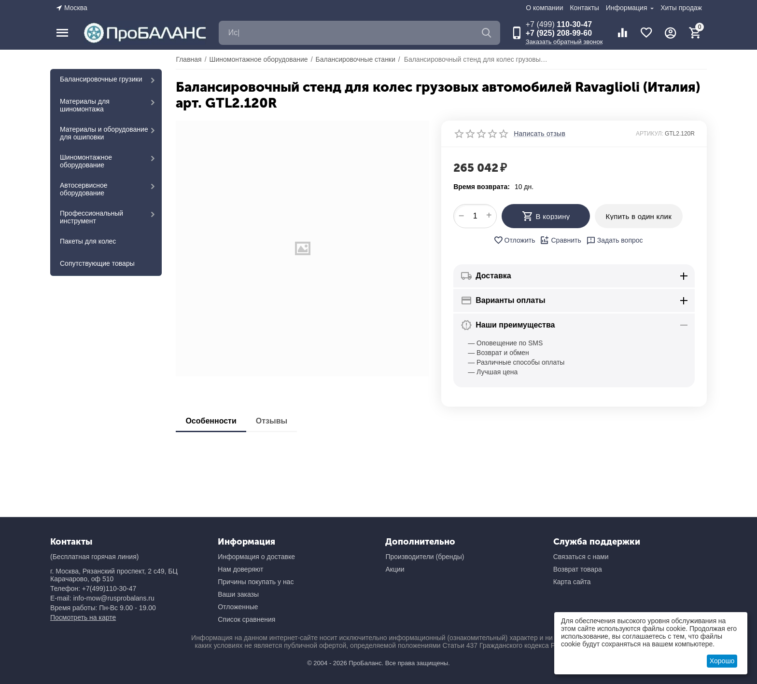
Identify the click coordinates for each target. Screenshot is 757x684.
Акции (394, 569)
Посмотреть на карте (83, 617)
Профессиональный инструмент (91, 217)
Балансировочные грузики (101, 79)
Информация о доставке (256, 557)
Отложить (514, 240)
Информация (627, 8)
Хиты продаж (681, 8)
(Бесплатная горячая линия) (94, 557)
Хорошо (722, 661)
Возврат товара (577, 569)
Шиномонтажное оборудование (86, 161)
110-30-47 (559, 24)
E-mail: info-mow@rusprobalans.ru (102, 598)
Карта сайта (572, 582)
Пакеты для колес (88, 241)
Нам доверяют (240, 569)
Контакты (584, 8)
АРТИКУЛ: (649, 133)
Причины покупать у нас (256, 582)
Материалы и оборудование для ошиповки (104, 133)
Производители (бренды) (424, 557)
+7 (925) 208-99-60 (559, 33)
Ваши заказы (238, 594)
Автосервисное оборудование (84, 189)
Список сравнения (246, 619)
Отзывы (271, 421)
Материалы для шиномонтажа (85, 105)
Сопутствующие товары (97, 263)
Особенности (210, 421)
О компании (544, 8)
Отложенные (238, 607)
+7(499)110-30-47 (109, 588)
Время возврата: (481, 187)
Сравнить (560, 240)
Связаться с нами (581, 557)
